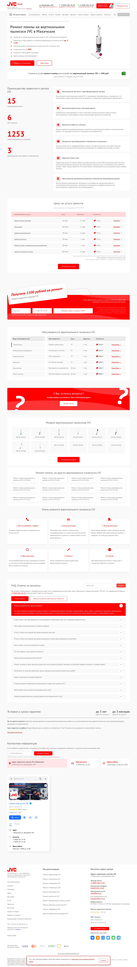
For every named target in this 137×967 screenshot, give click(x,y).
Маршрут (15, 817)
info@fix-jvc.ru (96, 893)
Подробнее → (116, 344)
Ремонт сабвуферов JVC (51, 909)
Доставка (65, 15)
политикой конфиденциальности (37, 315)
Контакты (107, 15)
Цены (44, 15)
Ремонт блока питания (22, 221)
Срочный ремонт (34, 15)
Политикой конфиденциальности (50, 757)
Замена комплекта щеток (23, 252)
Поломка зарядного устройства (59, 374)
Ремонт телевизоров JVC (52, 888)
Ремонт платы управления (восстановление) (30, 245)
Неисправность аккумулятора (58, 368)
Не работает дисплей (56, 362)
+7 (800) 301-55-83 (68, 5)
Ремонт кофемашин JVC (51, 883)
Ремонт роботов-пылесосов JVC (54, 905)
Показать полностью (14, 732)
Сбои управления (54, 356)
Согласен (103, 960)
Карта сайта (11, 936)
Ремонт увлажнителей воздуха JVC (55, 914)
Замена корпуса (20, 239)
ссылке (18, 929)
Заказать (117, 220)
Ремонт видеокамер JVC (52, 875)
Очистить (121, 585)
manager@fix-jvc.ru (98, 899)
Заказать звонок (68, 403)
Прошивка (18, 227)
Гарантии (73, 15)
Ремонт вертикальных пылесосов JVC (56, 901)
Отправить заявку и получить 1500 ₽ (73, 311)
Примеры (10, 889)
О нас (51, 15)
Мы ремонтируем (17, 14)
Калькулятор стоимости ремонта (19, 919)
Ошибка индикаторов (56, 345)
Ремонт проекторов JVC (51, 879)
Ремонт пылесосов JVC (51, 896)
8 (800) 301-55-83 (97, 888)
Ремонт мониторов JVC (51, 892)
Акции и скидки (83, 15)
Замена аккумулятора (22, 233)
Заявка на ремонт (96, 15)
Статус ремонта (124, 14)
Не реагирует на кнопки (57, 350)
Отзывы (57, 15)
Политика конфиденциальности (68, 954)
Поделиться (92, 938)
